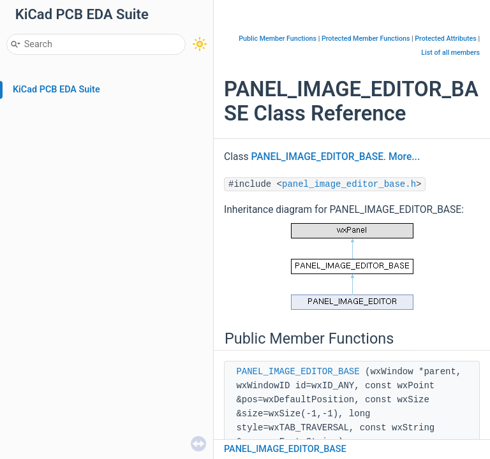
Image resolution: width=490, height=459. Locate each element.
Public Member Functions (277, 38)
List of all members (450, 52)
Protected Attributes (445, 38)
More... (404, 157)
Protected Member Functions (366, 38)
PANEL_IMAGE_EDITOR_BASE (317, 157)
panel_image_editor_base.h (349, 184)
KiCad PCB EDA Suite (56, 89)
